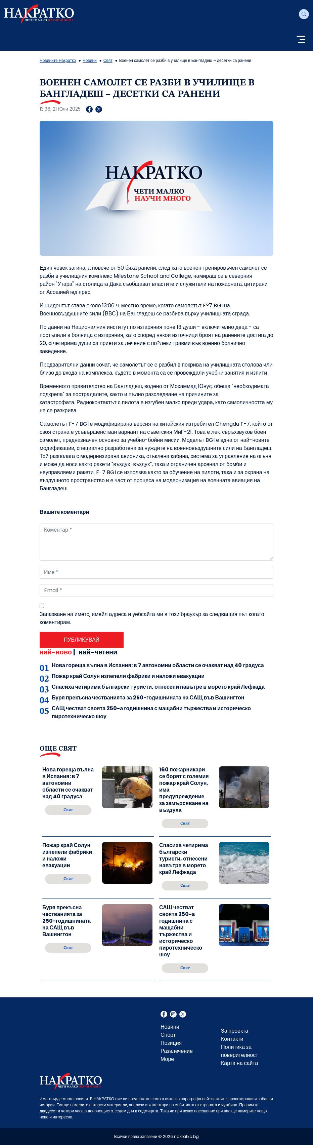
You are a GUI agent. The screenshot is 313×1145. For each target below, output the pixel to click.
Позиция (171, 1043)
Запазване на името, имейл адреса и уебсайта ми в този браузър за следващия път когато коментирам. (152, 618)
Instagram (173, 1015)
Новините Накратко (58, 60)
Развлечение (177, 1051)
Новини (90, 60)
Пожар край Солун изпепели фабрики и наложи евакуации (128, 676)
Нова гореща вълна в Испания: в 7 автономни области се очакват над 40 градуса (158, 665)
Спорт (168, 1035)
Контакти (232, 1039)
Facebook (164, 1015)
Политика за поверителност (239, 1051)
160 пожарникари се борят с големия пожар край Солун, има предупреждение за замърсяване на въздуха (184, 789)
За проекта (234, 1031)
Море (167, 1059)
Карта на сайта (239, 1063)
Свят (108, 60)
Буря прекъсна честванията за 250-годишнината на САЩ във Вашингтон (148, 697)
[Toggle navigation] (301, 39)
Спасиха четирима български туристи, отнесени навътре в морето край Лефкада (158, 687)
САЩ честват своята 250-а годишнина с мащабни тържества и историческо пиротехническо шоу (180, 931)
